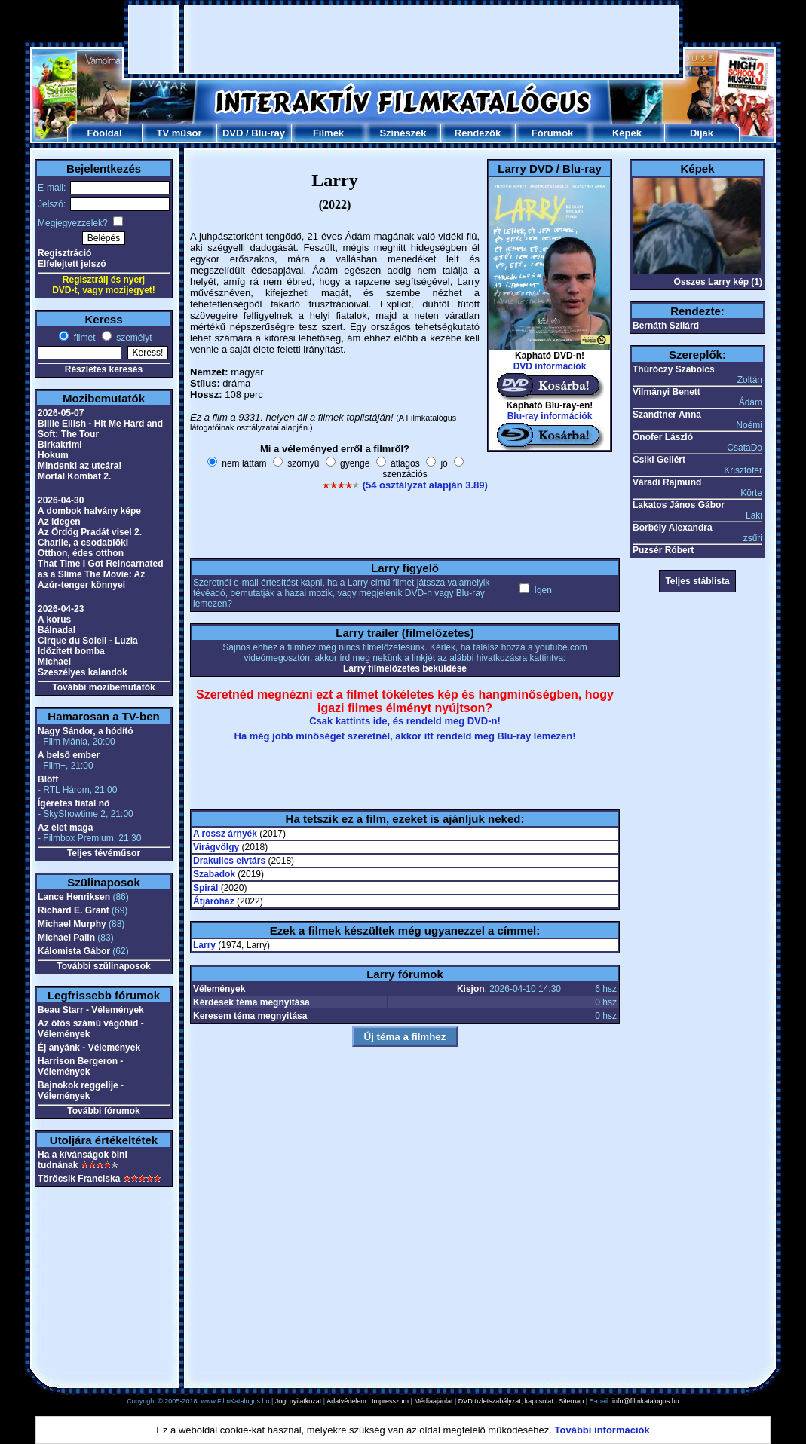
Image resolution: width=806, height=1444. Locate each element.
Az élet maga (65, 827)
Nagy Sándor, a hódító (85, 731)
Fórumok (553, 133)
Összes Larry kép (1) (718, 282)
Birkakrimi (60, 444)
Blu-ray (268, 133)
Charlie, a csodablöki (83, 542)
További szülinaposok (103, 966)
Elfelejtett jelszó (72, 264)
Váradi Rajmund (667, 482)
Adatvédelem (346, 1401)
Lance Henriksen (74, 897)
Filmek (328, 133)
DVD (232, 133)
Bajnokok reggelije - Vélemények (81, 1090)
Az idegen (59, 521)
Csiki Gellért (659, 459)
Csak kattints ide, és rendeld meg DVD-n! (405, 721)
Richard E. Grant (73, 910)
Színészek (402, 133)
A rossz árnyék (225, 833)
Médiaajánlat (433, 1401)
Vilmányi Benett (666, 392)
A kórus (54, 619)
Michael (54, 661)
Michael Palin (66, 937)
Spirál (205, 888)
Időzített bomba (71, 651)
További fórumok (103, 1111)
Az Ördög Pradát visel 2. (90, 532)
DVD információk (550, 366)
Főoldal (104, 133)
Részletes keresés (104, 369)
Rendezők (478, 133)
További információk (602, 1430)
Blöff (48, 779)
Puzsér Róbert (663, 550)
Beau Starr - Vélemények (91, 1010)
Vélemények (219, 989)
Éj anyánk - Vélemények (89, 1047)
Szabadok (214, 874)
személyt (133, 337)
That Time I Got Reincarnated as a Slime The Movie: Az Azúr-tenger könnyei (100, 574)
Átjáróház (213, 901)
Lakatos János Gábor (679, 505)
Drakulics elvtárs (229, 860)
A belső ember (69, 755)
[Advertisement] (403, 39)
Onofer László (663, 437)
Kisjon (471, 989)
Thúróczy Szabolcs (674, 369)
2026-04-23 (61, 609)
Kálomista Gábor (74, 951)
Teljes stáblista (697, 581)
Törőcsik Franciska (79, 1178)
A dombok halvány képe (89, 511)
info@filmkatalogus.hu (645, 1401)
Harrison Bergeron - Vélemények (80, 1066)
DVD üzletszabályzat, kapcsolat (505, 1401)
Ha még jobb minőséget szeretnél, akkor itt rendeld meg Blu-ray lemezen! (405, 736)
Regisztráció (64, 253)
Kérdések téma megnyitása (251, 1002)
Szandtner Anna (667, 414)
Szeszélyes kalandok (82, 672)
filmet (83, 337)
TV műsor (179, 133)
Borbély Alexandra (673, 527)
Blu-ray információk (550, 416)
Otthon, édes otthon (81, 553)
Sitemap (571, 1401)
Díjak (701, 133)
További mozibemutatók (103, 687)
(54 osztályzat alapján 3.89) (425, 485)
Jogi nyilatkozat (298, 1401)
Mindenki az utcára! (79, 465)
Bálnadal (56, 630)
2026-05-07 (61, 413)
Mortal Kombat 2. (74, 476)
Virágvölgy (216, 847)
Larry (204, 945)
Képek (627, 133)
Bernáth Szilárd (666, 325)
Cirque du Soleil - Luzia (88, 640)
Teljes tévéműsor (103, 853)
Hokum (53, 455)
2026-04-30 (61, 500)
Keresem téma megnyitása (250, 1016)
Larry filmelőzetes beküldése (405, 668)
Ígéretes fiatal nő (73, 803)
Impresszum (390, 1401)
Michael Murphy (72, 924)
